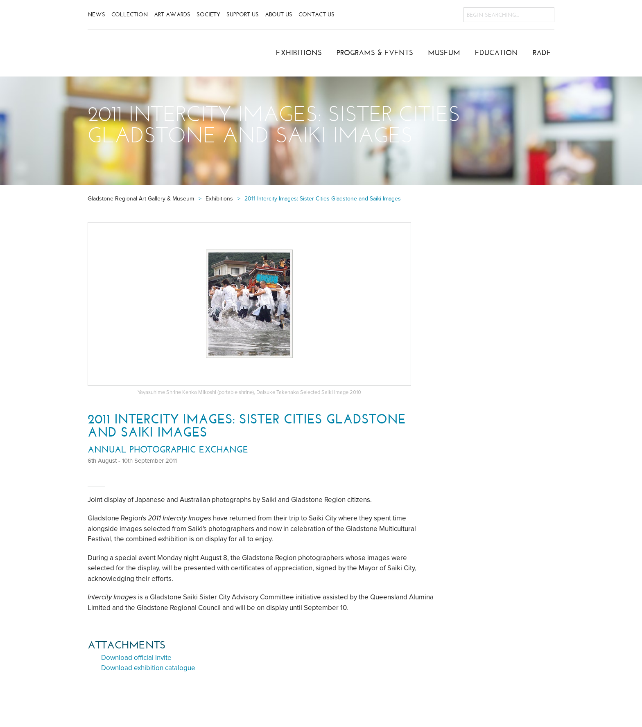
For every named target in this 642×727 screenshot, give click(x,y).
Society (208, 14)
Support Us (242, 14)
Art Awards (172, 14)
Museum (444, 52)
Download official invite (136, 657)
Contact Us (316, 14)
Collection (129, 14)
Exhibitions (299, 52)
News (96, 14)
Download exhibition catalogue (148, 668)
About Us (278, 14)
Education (496, 52)
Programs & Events (375, 52)
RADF (542, 52)
